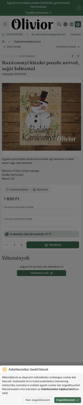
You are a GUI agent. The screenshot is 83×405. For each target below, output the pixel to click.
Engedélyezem (67, 400)
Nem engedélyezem (38, 400)
